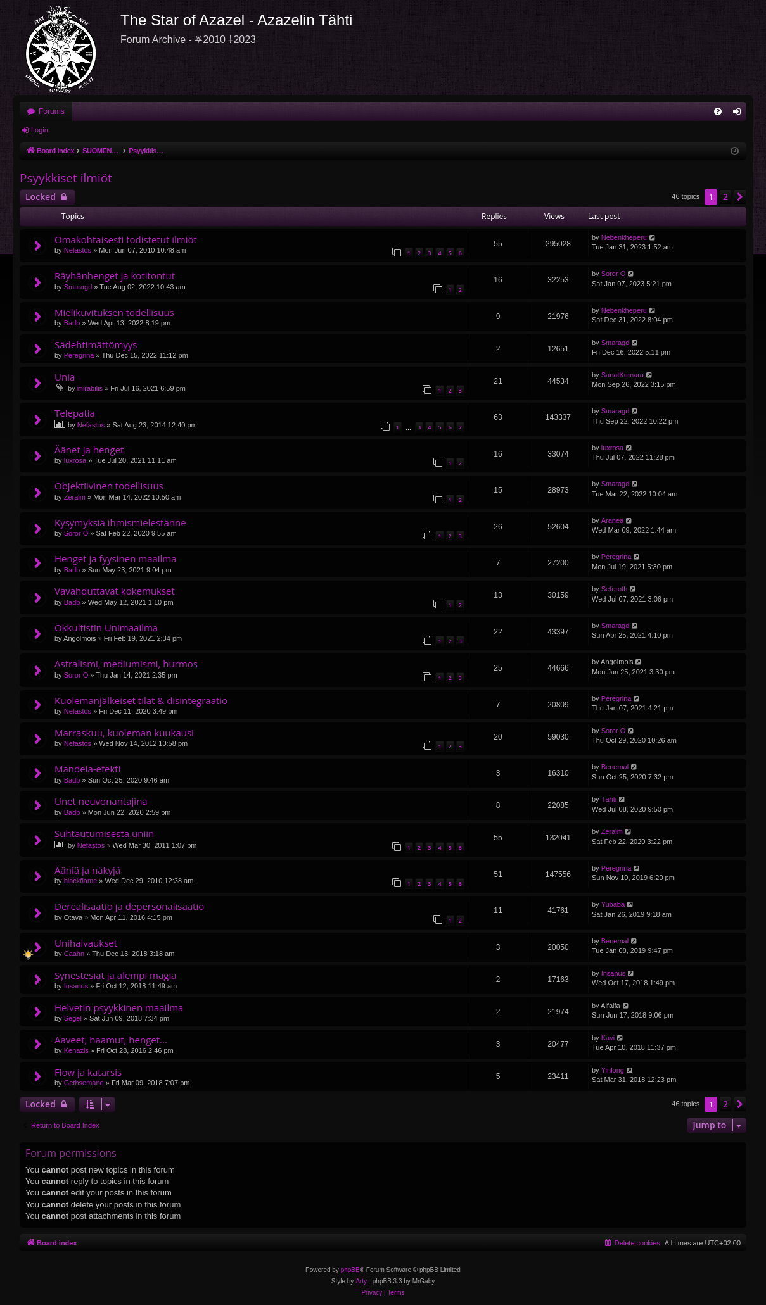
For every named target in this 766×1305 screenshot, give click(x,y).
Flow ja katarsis (88, 1072)
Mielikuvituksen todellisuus (114, 312)
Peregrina (79, 355)
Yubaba (613, 904)
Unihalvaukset (85, 942)
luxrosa (75, 460)
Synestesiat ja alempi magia (115, 975)
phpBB (350, 1269)
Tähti (608, 799)
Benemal (615, 767)
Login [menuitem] (739, 114)
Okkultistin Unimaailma (106, 627)
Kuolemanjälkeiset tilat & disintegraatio (140, 700)
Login (39, 130)
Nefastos (77, 250)
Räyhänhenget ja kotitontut (114, 275)
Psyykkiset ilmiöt (66, 178)
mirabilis (90, 388)
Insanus (76, 986)
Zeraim (75, 497)
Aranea (612, 520)
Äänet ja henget (89, 449)
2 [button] (725, 197)
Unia (64, 376)
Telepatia (74, 413)
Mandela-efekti (87, 768)
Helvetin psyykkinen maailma (118, 1007)
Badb (72, 323)
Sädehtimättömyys (95, 344)
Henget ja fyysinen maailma (115, 558)
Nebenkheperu (624, 237)
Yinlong (612, 1070)
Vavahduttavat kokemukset (114, 590)
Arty (361, 1281)
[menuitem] (717, 111)
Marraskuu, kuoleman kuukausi (124, 732)
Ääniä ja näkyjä (87, 870)
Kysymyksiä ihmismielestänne (120, 522)
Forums (52, 111)
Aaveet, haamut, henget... (110, 1039)
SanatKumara (622, 375)
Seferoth (614, 589)
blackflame (81, 881)
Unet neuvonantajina (101, 801)
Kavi (608, 1038)
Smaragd (78, 287)
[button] (740, 197)
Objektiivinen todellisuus (108, 485)
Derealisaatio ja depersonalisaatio (129, 906)
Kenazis (76, 1050)
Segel (73, 1018)
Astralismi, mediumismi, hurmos (126, 663)
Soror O (613, 273)
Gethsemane (84, 1083)
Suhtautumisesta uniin (104, 833)
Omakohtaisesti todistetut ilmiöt (125, 239)
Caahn (74, 953)
